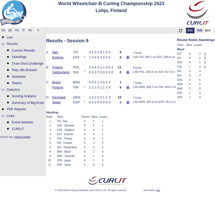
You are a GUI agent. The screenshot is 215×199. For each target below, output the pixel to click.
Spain (56, 102)
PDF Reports (16, 109)
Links (10, 116)
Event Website (22, 122)
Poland (57, 67)
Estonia (57, 57)
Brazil (56, 82)
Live (10, 37)
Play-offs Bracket (24, 70)
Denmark (59, 97)
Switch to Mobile (23, 137)
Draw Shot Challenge (27, 63)
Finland (57, 87)
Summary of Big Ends (28, 103)
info (158, 190)
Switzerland (61, 72)
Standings (19, 57)
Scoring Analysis (24, 96)
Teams (17, 83)
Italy (55, 52)
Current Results (23, 50)
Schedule (19, 76)
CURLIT (18, 129)
